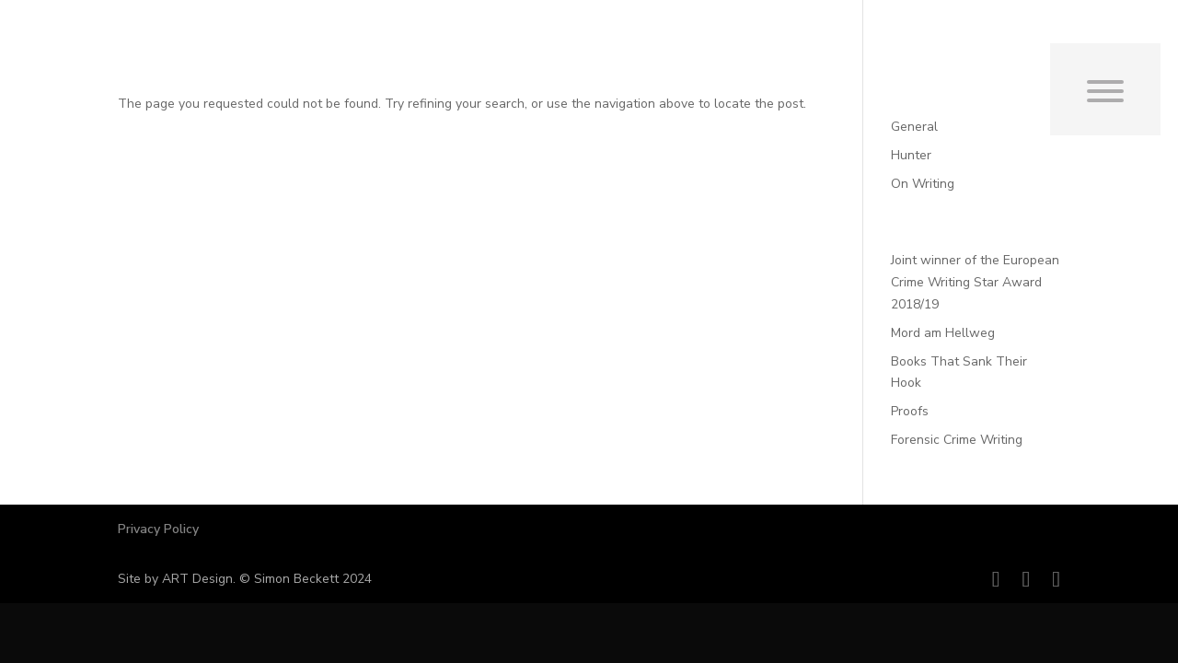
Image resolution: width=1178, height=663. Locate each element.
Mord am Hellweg (943, 333)
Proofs (910, 411)
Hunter (911, 155)
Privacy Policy (158, 529)
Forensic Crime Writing (956, 439)
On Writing (922, 183)
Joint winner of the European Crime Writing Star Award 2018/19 (975, 282)
